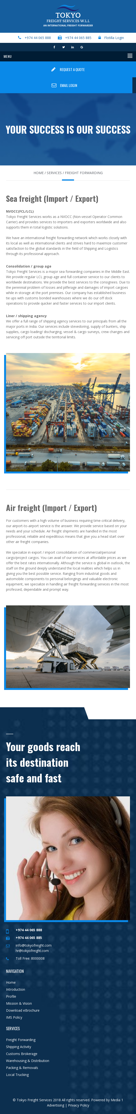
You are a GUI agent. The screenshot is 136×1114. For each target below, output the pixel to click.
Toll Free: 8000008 (30, 958)
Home (11, 982)
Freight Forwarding (20, 1039)
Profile (11, 996)
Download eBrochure (23, 1010)
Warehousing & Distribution (27, 1060)
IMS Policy (14, 1017)
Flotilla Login (113, 37)
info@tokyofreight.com (34, 945)
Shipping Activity (18, 1046)
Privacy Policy (78, 1105)
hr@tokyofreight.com (32, 950)
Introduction (15, 989)
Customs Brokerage (21, 1053)
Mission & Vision (19, 1003)
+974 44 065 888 (38, 37)
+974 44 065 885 (78, 37)
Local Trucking (17, 1074)
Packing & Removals (22, 1067)
